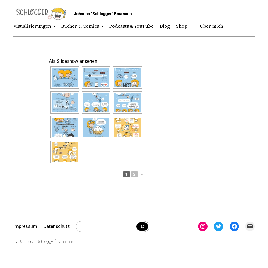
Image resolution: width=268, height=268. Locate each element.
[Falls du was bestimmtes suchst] (142, 226)
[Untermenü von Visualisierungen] (53, 26)
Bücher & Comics (80, 26)
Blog (165, 26)
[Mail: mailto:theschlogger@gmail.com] (250, 226)
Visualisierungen (32, 26)
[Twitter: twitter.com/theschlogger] (218, 226)
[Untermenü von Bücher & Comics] (101, 26)
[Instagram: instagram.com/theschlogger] (203, 226)
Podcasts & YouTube (131, 26)
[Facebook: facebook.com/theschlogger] (234, 226)
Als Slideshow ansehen (73, 61)
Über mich (211, 26)
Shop (181, 26)
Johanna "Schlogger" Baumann (103, 13)
